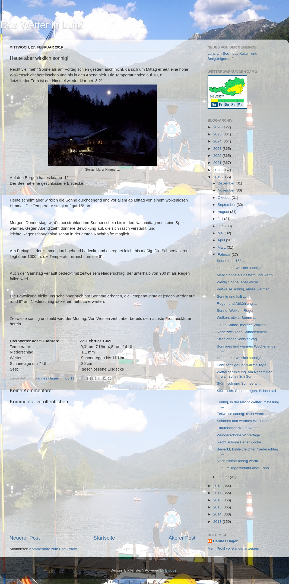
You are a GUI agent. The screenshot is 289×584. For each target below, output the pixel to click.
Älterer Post (182, 538)
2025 (218, 134)
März (222, 247)
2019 (218, 177)
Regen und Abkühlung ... (237, 303)
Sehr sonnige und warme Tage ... (244, 365)
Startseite (104, 538)
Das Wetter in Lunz (41, 25)
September (227, 205)
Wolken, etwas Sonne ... (236, 318)
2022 (218, 156)
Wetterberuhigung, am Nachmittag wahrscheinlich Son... (244, 374)
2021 (218, 163)
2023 (218, 149)
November (227, 190)
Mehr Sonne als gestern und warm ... (247, 275)
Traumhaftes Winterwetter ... (240, 428)
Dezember (227, 183)
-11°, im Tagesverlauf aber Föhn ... (245, 468)
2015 (218, 507)
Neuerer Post (24, 538)
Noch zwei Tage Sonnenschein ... (244, 332)
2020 (218, 170)
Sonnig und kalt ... (231, 296)
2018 (218, 486)
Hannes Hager (225, 541)
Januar (224, 477)
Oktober (225, 198)
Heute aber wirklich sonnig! (239, 268)
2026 (218, 127)
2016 (218, 500)
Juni (222, 226)
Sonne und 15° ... (231, 261)
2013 (218, 522)
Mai (221, 233)
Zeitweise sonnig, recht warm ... (242, 414)
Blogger (171, 570)
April (222, 240)
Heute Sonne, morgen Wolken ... (243, 325)
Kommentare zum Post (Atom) (54, 549)
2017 (218, 493)
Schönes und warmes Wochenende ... (248, 421)
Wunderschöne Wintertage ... (240, 435)
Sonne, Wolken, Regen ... (238, 311)
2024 (218, 141)
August (224, 212)
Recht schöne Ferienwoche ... (241, 442)
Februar (224, 254)
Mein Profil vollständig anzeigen (233, 548)
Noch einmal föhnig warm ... (239, 461)
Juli (221, 219)
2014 (218, 514)
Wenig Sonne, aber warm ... (239, 282)
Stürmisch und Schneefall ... (239, 383)
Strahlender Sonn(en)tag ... (239, 339)
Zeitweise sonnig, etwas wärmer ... (245, 289)
